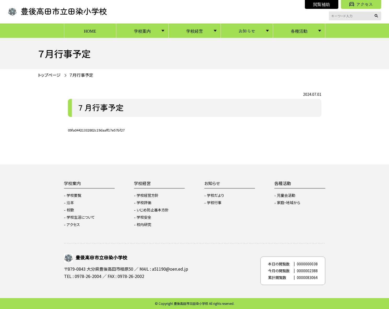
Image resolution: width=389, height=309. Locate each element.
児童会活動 (286, 195)
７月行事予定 (81, 75)
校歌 (70, 209)
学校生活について (81, 217)
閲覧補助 (321, 4)
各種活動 (299, 31)
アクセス (361, 4)
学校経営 (194, 31)
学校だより (215, 195)
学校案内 (142, 31)
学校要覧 (74, 195)
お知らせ (247, 31)
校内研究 (144, 224)
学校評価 (144, 202)
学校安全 (144, 217)
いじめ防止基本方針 (153, 209)
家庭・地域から (288, 202)
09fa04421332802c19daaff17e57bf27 (96, 130)
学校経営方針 (148, 195)
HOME (90, 31)
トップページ (49, 75)
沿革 (70, 202)
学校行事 (214, 202)
